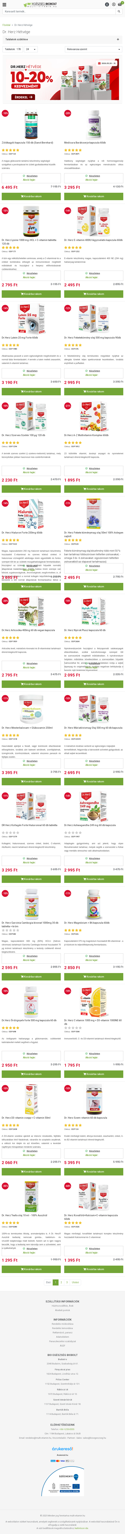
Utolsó (75, 1282)
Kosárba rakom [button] (31, 196)
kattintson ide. (82, 1528)
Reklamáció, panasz (62, 1332)
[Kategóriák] (4, 5)
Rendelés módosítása (62, 1324)
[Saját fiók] (114, 4)
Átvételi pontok (62, 1310)
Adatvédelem (62, 1337)
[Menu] (107, 4)
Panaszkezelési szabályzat (62, 1341)
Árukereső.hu (62, 1455)
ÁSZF (62, 1345)
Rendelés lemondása (62, 1328)
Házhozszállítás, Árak (62, 1305)
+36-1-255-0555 (66, 1429)
